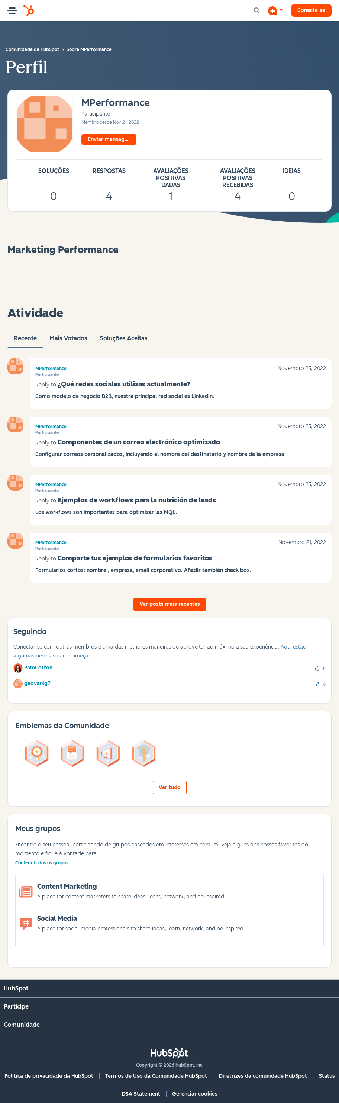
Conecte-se (311, 10)
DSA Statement (141, 1094)
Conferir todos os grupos (41, 862)
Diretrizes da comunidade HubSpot (263, 1076)
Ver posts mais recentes (169, 604)
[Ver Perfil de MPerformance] (115, 103)
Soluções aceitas (124, 341)
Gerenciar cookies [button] (194, 1094)
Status (327, 1076)
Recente (25, 341)
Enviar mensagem (110, 139)
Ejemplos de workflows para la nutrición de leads (137, 500)
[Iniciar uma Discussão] (275, 10)
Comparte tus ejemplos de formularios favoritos (135, 558)
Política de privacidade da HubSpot (48, 1076)
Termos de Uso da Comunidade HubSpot (156, 1076)
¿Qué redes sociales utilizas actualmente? (124, 384)
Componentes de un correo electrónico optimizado (139, 442)
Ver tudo (170, 787)
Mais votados (68, 341)
